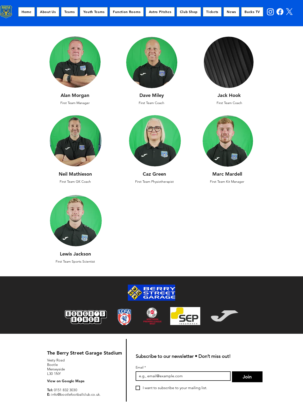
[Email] (181, 376)
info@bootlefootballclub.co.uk (75, 394)
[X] (289, 11)
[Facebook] (280, 11)
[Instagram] (270, 11)
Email (141, 367)
